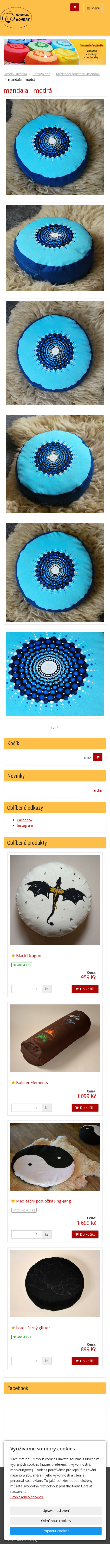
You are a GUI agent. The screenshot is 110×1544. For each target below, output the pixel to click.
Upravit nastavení (56, 1510)
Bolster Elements (32, 1082)
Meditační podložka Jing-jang (43, 1201)
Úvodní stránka (15, 74)
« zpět (55, 727)
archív (98, 790)
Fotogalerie (41, 74)
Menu (93, 8)
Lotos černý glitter (33, 1327)
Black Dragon (28, 955)
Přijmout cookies (56, 1531)
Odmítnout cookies (56, 1520)
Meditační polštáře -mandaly (78, 74)
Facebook (24, 820)
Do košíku (85, 989)
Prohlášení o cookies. (27, 1497)
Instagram (25, 825)
